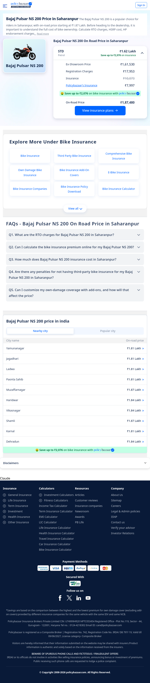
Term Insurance (18, 506)
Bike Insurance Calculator (118, 189)
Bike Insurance (30, 156)
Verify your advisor (123, 528)
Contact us (118, 522)
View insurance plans (97, 110)
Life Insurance (17, 500)
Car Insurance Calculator (55, 544)
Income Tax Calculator (53, 506)
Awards (80, 517)
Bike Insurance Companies (30, 189)
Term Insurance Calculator (56, 511)
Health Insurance (19, 517)
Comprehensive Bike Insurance (118, 156)
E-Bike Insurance (118, 172)
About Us (117, 495)
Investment (15, 511)
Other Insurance (18, 522)
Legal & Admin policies (125, 511)
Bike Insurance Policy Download (74, 189)
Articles (79, 495)
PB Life (79, 522)
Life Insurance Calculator (55, 528)
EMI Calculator (48, 517)
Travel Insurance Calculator (56, 538)
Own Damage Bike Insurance (30, 172)
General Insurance (20, 495)
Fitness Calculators (56, 500)
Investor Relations (122, 533)
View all (75, 208)
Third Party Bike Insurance (74, 156)
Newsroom (82, 511)
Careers (116, 506)
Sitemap (116, 500)
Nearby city (40, 331)
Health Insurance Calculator (57, 533)
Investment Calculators (59, 495)
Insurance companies (89, 506)
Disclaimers (11, 463)
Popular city (107, 331)
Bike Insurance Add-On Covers (74, 172)
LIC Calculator (48, 522)
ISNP (114, 517)
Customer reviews (86, 500)
